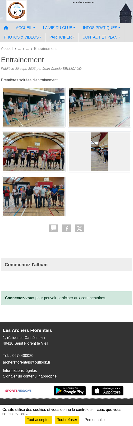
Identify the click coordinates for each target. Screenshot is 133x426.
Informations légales (20, 371)
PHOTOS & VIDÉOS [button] (21, 37)
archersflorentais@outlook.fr (26, 362)
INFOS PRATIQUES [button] (100, 28)
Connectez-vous (19, 298)
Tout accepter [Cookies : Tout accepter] (38, 420)
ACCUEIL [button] (24, 28)
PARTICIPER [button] (60, 37)
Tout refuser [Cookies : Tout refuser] (67, 420)
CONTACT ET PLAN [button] (100, 37)
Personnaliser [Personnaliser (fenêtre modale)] (96, 420)
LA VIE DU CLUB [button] (57, 28)
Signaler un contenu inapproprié (30, 376)
